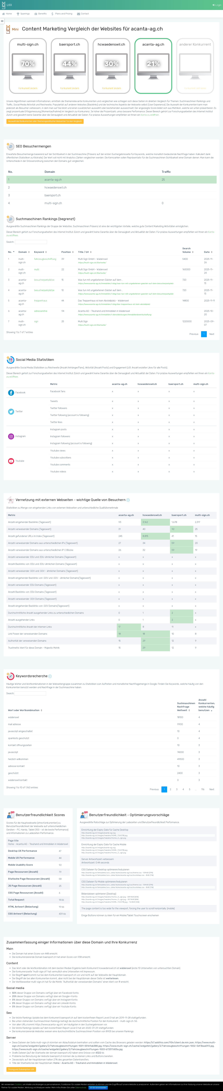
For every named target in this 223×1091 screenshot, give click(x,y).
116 (202, 789)
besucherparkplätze (44, 279)
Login (217, 5)
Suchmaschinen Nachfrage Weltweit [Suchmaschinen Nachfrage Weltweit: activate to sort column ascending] (186, 707)
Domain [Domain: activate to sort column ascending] (22, 252)
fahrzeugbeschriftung (45, 259)
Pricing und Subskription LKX (21, 1069)
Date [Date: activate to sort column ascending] (207, 252)
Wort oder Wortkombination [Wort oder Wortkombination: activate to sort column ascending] (23, 710)
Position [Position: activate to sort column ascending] (66, 252)
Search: (26, 242)
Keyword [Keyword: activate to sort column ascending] (39, 252)
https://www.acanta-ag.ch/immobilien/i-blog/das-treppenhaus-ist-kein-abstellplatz (114, 304)
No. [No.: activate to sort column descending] (10, 252)
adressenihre (40, 311)
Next (211, 334)
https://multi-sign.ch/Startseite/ (92, 263)
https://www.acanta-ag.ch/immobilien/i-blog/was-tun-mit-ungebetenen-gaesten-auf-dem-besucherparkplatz (125, 283)
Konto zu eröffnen (150, 115)
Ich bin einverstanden (98, 1088)
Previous (194, 334)
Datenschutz (80, 1087)
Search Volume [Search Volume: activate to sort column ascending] (186, 250)
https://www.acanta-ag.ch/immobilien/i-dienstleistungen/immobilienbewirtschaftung (114, 315)
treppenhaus (40, 300)
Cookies (18, 1084)
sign (36, 321)
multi (36, 269)
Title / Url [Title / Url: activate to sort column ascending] (83, 252)
